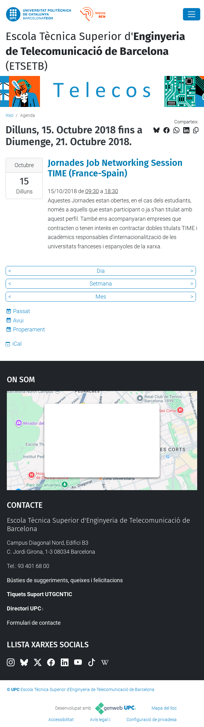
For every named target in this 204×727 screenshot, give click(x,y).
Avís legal (99, 719)
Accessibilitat (61, 719)
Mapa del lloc (164, 708)
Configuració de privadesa (151, 719)
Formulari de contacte (34, 622)
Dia (101, 271)
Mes (100, 296)
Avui (18, 320)
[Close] (191, 14)
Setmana (101, 283)
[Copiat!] (195, 130)
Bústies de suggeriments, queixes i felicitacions (65, 580)
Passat (21, 311)
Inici (9, 115)
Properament (29, 329)
